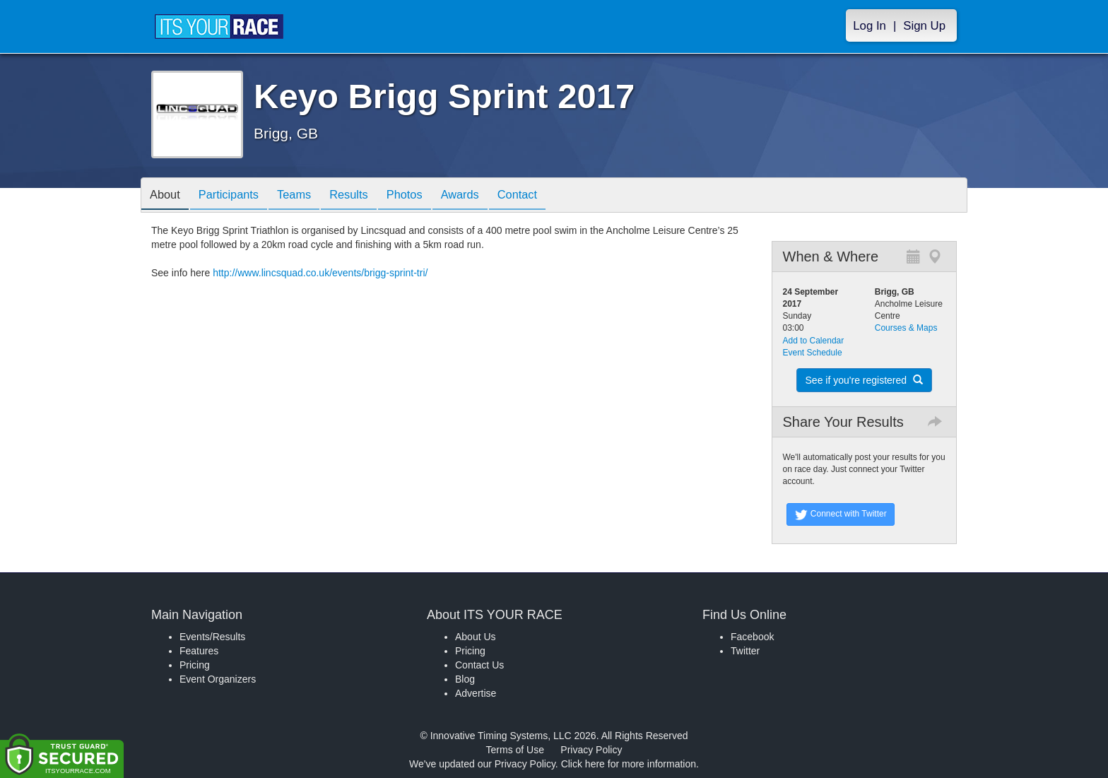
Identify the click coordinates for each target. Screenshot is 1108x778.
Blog (465, 679)
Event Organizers (217, 679)
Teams (307, 196)
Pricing (194, 665)
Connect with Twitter (840, 514)
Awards (489, 196)
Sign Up (924, 26)
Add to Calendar (813, 341)
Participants (237, 196)
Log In (869, 26)
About (167, 196)
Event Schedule (812, 353)
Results (367, 196)
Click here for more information (628, 764)
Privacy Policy (591, 749)
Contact (551, 196)
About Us (475, 636)
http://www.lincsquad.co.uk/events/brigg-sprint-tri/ (320, 272)
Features (198, 650)
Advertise (475, 693)
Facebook (752, 636)
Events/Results (212, 636)
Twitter (745, 650)
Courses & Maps (906, 328)
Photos (428, 196)
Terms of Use (515, 749)
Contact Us (479, 665)
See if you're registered (864, 380)
